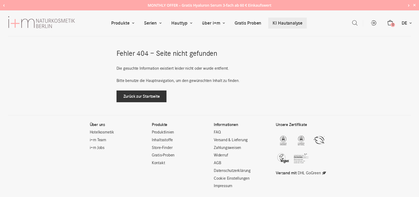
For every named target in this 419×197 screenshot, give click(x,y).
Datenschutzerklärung (232, 171)
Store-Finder (162, 148)
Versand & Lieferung (231, 140)
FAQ (217, 132)
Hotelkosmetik (102, 132)
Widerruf (221, 155)
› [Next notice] (409, 5)
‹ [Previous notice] (4, 5)
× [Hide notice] (414, 5)
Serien (154, 23)
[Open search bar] (355, 23)
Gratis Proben (248, 23)
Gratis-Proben (163, 155)
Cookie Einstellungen (232, 178)
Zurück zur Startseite (141, 96)
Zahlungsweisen (227, 148)
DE (408, 23)
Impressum (223, 186)
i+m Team (98, 140)
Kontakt (158, 163)
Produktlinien (163, 132)
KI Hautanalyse (287, 23)
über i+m (214, 23)
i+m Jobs (97, 148)
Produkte (124, 23)
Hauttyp (183, 23)
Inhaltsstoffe (162, 140)
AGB (217, 163)
